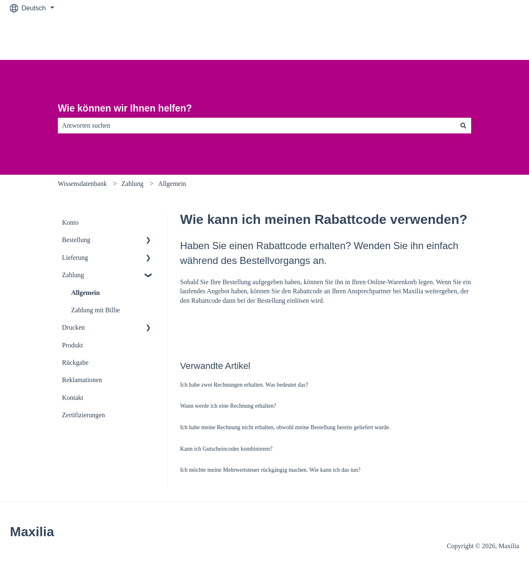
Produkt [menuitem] (72, 345)
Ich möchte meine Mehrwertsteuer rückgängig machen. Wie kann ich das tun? (270, 470)
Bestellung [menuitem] (76, 239)
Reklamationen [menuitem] (82, 379)
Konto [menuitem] (70, 222)
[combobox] (256, 125)
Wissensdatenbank (82, 183)
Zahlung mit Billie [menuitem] (95, 310)
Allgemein (172, 183)
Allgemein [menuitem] (85, 292)
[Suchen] (463, 125)
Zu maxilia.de (491, 37)
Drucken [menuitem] (73, 327)
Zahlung (132, 183)
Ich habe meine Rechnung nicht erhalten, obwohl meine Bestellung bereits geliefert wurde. (285, 427)
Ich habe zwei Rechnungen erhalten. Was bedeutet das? (244, 385)
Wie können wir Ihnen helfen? (125, 108)
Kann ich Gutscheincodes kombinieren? (226, 449)
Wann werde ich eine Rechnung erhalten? (228, 406)
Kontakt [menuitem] (72, 397)
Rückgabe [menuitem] (75, 362)
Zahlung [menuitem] (73, 274)
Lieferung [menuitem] (75, 257)
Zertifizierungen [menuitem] (83, 414)
